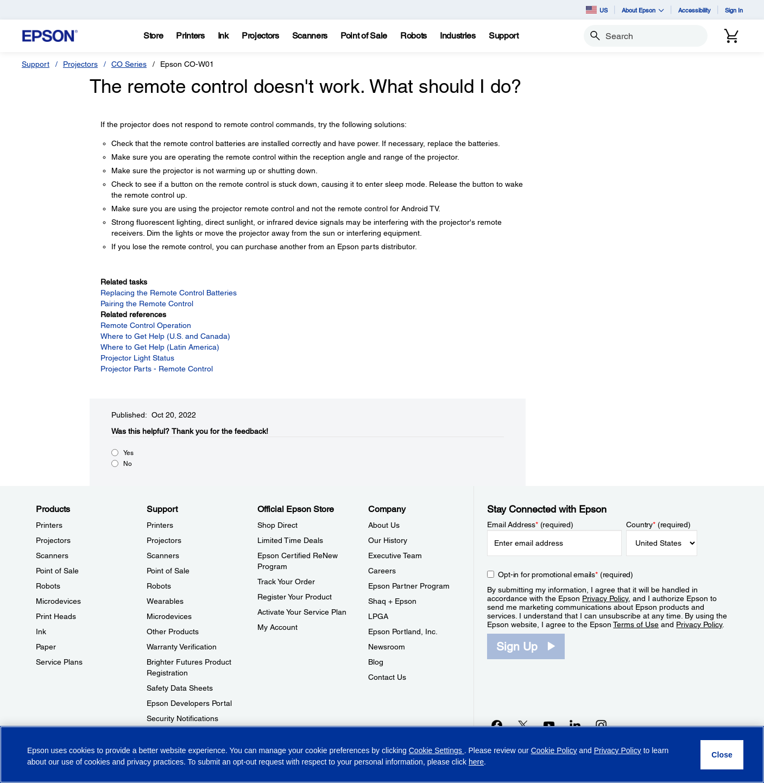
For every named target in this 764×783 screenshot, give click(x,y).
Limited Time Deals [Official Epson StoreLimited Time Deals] (290, 540)
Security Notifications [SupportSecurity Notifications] (182, 718)
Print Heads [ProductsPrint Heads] (56, 616)
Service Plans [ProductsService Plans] (59, 662)
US (597, 10)
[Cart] (731, 36)
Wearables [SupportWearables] (165, 601)
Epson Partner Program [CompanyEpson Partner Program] (409, 586)
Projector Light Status (137, 357)
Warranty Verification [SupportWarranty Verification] (182, 646)
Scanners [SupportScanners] (163, 555)
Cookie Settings (436, 750)
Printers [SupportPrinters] (160, 525)
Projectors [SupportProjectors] (164, 540)
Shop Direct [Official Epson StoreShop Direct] (277, 525)
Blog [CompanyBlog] (375, 662)
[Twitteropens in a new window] (523, 725)
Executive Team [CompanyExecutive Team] (395, 555)
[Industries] (457, 36)
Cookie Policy (554, 750)
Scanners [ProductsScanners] (52, 555)
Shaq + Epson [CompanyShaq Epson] (392, 601)
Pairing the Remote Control (146, 303)
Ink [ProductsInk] (41, 631)
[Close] (721, 754)
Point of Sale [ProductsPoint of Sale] (57, 570)
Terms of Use (636, 624)
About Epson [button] (643, 10)
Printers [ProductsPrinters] (49, 525)
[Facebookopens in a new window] (497, 725)
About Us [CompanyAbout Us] (384, 525)
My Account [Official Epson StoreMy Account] (277, 627)
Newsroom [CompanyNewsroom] (386, 646)
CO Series (129, 64)
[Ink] (223, 36)
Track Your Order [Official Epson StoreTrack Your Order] (286, 581)
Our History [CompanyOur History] (387, 540)
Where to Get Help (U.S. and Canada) (165, 336)
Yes (128, 453)
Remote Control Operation (145, 325)
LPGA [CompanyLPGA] (378, 616)
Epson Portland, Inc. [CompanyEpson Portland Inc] (403, 631)
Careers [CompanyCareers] (382, 570)
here (476, 761)
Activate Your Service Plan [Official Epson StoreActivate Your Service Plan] (301, 612)
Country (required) (658, 524)
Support (35, 64)
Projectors (80, 64)
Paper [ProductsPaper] (46, 646)
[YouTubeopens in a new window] (549, 725)
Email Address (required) (530, 524)
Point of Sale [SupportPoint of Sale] (168, 570)
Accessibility (694, 10)
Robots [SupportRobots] (159, 586)
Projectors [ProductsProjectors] (53, 540)
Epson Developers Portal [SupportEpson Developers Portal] (189, 703)
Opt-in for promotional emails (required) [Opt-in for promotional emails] (565, 574)
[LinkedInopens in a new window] (575, 725)
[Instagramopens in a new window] (601, 725)
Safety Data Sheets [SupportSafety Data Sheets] (180, 688)
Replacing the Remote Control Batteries (168, 292)
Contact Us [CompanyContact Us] (387, 677)
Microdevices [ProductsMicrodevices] (58, 601)
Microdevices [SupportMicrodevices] (169, 616)
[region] (382, 754)
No (127, 464)
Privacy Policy (605, 598)
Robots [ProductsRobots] (48, 586)
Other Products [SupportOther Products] (173, 631)
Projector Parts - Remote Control (156, 368)
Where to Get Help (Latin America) (159, 347)
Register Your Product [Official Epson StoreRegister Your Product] (294, 596)
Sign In (734, 10)
